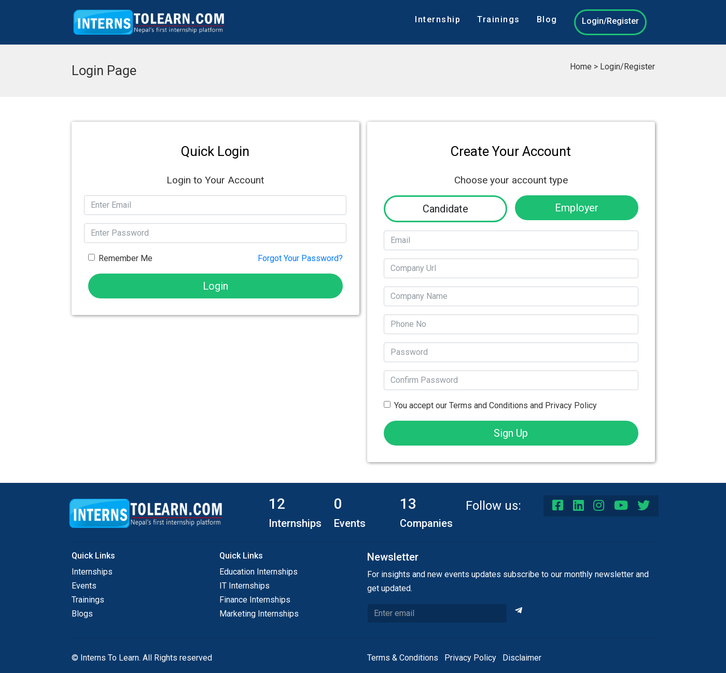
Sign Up (511, 433)
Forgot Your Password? (300, 258)
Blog (547, 19)
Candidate (445, 209)
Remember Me (125, 258)
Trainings (498, 19)
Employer (576, 208)
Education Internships (258, 572)
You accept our (495, 405)
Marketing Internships (259, 614)
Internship (437, 19)
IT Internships (244, 586)
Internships (92, 572)
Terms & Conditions (402, 658)
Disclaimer (521, 658)
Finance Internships (254, 600)
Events (84, 586)
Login (215, 286)
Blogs (82, 614)
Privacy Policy (470, 658)
